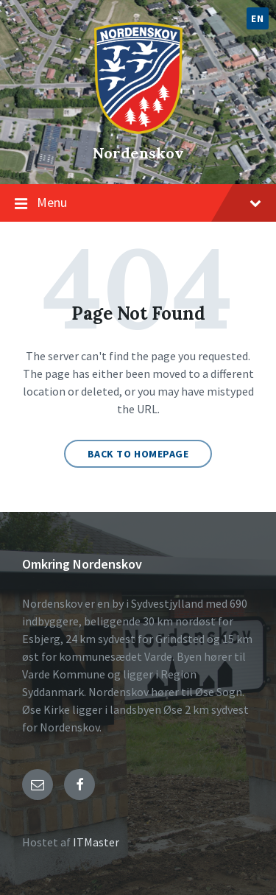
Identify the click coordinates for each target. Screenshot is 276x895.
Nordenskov (138, 153)
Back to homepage (138, 453)
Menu (149, 202)
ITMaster (96, 842)
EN (257, 18)
